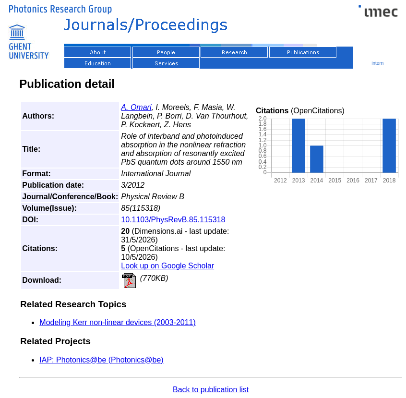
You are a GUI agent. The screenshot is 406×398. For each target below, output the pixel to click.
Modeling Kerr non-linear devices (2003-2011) (117, 322)
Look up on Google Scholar (167, 266)
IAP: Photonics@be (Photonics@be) (101, 360)
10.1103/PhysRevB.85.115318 (173, 220)
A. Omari (136, 107)
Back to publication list (211, 390)
